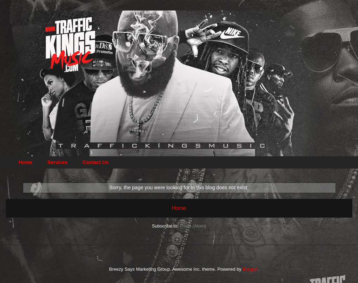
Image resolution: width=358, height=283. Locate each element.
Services (57, 162)
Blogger (250, 269)
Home (25, 162)
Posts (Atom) (193, 226)
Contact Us (96, 162)
